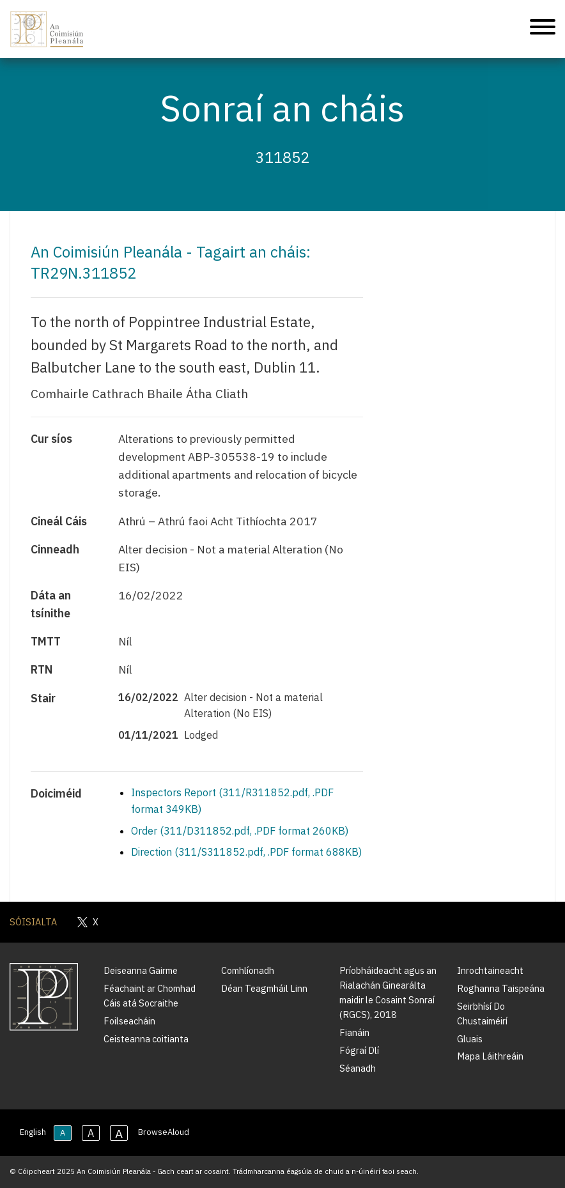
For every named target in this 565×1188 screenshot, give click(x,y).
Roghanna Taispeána (501, 988)
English (33, 1132)
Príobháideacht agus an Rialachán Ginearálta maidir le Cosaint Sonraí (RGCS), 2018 (388, 992)
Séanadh (357, 1068)
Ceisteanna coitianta (146, 1039)
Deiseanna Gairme (141, 970)
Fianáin (354, 1032)
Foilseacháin (129, 1021)
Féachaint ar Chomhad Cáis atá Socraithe (150, 995)
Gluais (470, 1039)
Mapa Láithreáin (490, 1056)
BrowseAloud (163, 1132)
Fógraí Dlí (359, 1050)
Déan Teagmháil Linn (264, 988)
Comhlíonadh (247, 970)
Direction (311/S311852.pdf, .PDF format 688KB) (246, 851)
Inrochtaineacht (490, 970)
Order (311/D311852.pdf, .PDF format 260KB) (239, 830)
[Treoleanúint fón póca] (542, 29)
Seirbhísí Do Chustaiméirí (482, 1013)
